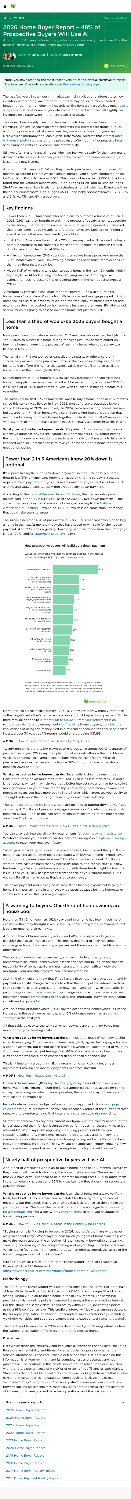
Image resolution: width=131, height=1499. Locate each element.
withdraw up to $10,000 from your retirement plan (78, 720)
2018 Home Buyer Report (25, 1463)
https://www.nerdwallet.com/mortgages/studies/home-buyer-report (54, 1271)
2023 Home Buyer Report (25, 1425)
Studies (19, 18)
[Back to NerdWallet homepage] (5, 18)
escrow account (40, 992)
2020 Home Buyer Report (25, 1448)
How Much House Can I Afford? (41, 1075)
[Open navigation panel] (5, 6)
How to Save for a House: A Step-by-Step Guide (54, 741)
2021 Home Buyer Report (25, 1440)
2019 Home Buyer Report (25, 1455)
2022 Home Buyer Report (25, 1433)
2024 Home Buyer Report (25, 1417)
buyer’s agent (71, 1212)
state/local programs (50, 533)
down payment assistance (102, 833)
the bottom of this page (81, 84)
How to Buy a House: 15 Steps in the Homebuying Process (61, 1224)
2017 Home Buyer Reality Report (30, 1470)
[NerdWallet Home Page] (14, 6)
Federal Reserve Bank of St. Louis (55, 494)
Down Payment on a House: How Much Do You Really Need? (63, 826)
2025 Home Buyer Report (25, 1410)
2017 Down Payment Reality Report (33, 1478)
